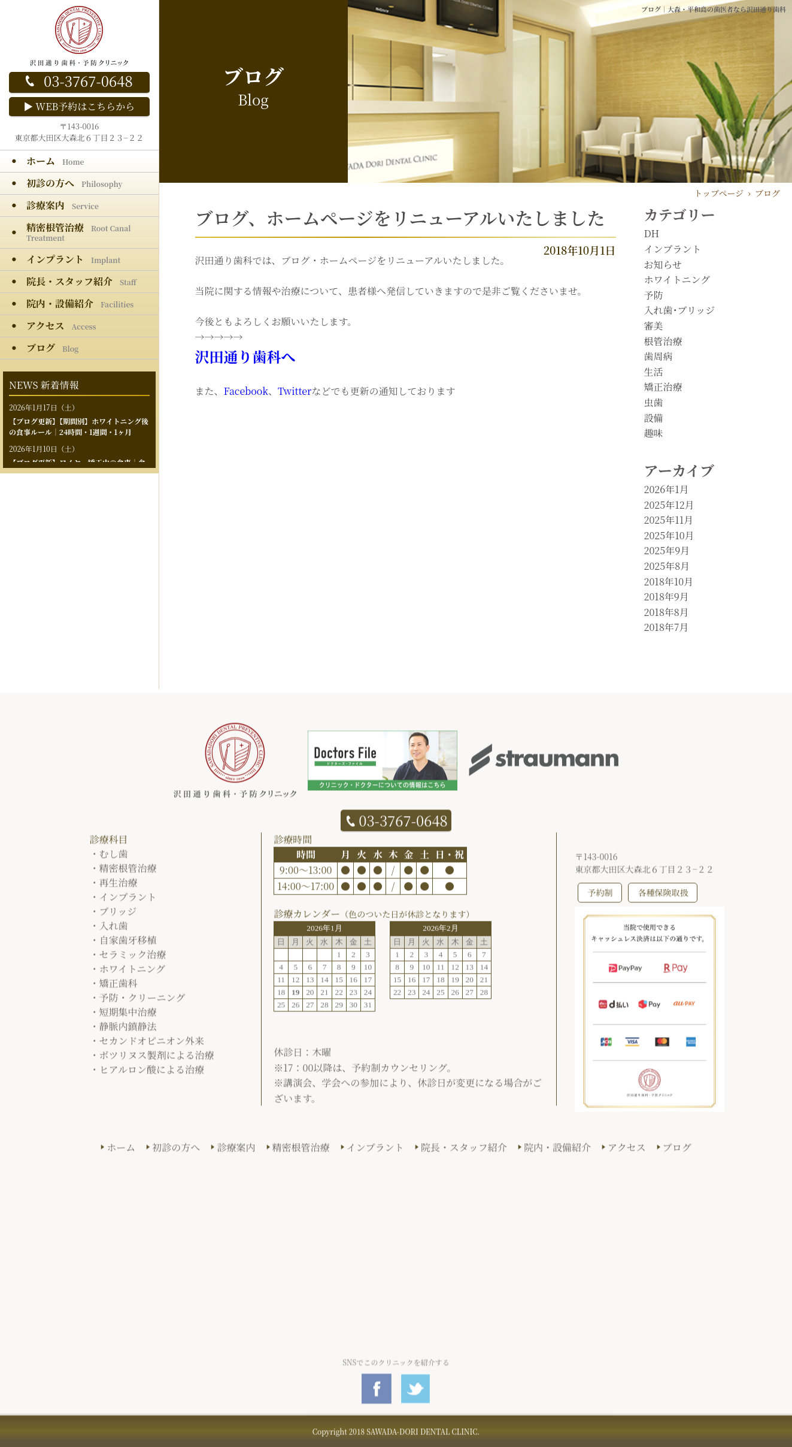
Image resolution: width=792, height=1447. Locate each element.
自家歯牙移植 (128, 945)
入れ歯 (113, 931)
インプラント (673, 249)
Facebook (246, 391)
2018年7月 (666, 627)
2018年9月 (666, 596)
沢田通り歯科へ (245, 356)
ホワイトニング (677, 279)
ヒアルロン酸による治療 (151, 1075)
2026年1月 (666, 489)
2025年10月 (669, 535)
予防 (653, 295)
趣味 (653, 433)
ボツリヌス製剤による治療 (156, 1060)
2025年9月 (667, 550)
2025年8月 (667, 566)
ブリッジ (118, 916)
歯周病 (658, 356)
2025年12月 (669, 505)
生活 (653, 372)
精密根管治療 (128, 873)
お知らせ (663, 264)
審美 (653, 326)
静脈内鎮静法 (128, 1031)
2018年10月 (669, 581)
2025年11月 (669, 520)
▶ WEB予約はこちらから (79, 106)
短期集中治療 (128, 1017)
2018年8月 (666, 612)
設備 (653, 418)
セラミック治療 (132, 959)
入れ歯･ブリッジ (679, 310)
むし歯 (113, 859)
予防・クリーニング (142, 1003)
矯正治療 (663, 387)
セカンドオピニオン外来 (152, 1046)
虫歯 (653, 402)
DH (652, 233)
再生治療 (118, 888)
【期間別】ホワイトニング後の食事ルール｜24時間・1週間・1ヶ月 (78, 426)
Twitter (294, 391)
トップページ (719, 193)
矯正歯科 (118, 988)
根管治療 (663, 341)
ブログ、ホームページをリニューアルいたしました (400, 217)
